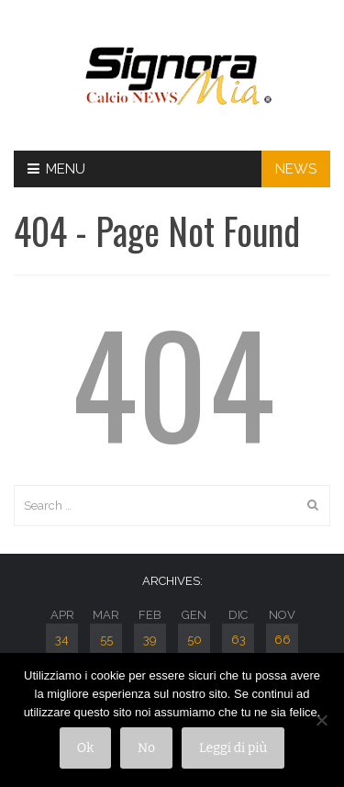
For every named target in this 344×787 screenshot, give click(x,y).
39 (150, 639)
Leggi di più (233, 748)
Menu (56, 169)
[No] (321, 720)
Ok (85, 748)
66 (282, 639)
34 (62, 639)
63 (238, 639)
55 (106, 639)
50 (194, 639)
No (146, 748)
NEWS (295, 169)
